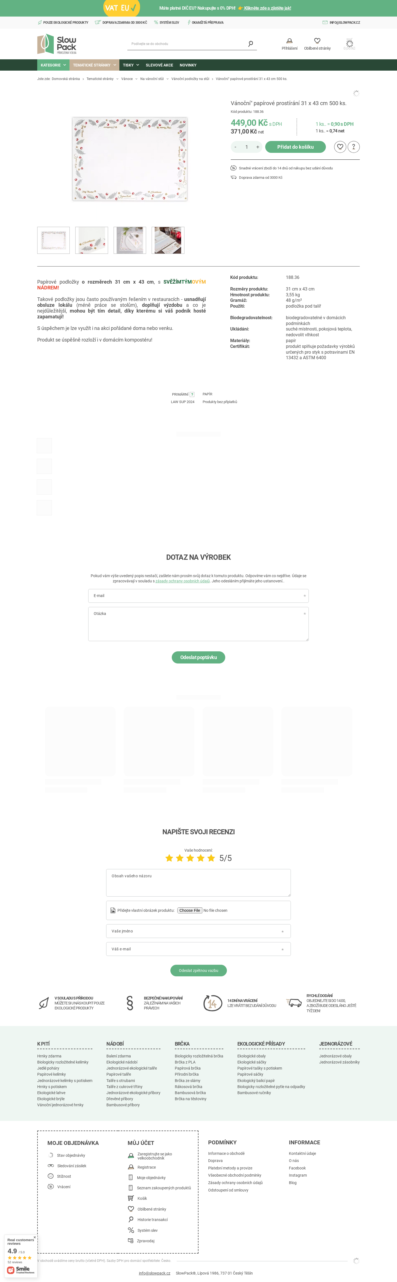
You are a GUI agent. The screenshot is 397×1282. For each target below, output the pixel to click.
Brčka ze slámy (187, 1080)
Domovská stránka (66, 79)
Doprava (215, 1161)
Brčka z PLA (185, 1062)
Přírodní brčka (187, 1074)
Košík (142, 1198)
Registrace (147, 1167)
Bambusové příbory (123, 1105)
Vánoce (127, 79)
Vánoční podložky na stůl (190, 79)
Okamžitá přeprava (208, 23)
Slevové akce (159, 65)
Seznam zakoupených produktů (164, 1188)
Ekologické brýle (51, 1099)
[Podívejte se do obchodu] (192, 44)
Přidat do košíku (295, 147)
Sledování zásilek (71, 1166)
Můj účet (141, 1143)
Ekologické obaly (251, 1056)
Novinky (188, 65)
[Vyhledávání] (251, 44)
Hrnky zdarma (49, 1056)
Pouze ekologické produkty (65, 23)
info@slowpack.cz (345, 23)
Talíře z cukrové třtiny (124, 1086)
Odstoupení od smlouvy (228, 1190)
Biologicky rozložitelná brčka (199, 1056)
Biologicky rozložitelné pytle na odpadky (271, 1086)
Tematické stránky (100, 79)
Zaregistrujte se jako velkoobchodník (155, 1156)
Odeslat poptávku (198, 657)
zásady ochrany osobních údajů (182, 581)
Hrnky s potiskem (52, 1086)
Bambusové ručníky (254, 1093)
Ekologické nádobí (121, 1062)
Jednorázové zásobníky (339, 1062)
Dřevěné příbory (119, 1099)
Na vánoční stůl (152, 79)
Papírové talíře (118, 1074)
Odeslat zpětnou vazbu (198, 970)
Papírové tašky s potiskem (259, 1068)
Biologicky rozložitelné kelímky (62, 1062)
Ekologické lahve (51, 1093)
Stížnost (64, 1176)
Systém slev (169, 23)
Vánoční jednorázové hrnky (60, 1105)
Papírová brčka (188, 1068)
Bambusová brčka (190, 1093)
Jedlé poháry (48, 1068)
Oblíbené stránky (152, 1209)
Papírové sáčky (250, 1074)
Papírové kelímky (51, 1074)
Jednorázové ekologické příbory (133, 1093)
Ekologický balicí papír (256, 1080)
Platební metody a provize (230, 1168)
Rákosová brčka (188, 1086)
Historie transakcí (153, 1220)
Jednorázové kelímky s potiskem (64, 1080)
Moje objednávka (73, 1143)
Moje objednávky (151, 1178)
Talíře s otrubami (120, 1080)
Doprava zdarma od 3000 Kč (125, 23)
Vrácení (63, 1187)
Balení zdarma (118, 1056)
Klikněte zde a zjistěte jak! (267, 8)
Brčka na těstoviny (190, 1099)
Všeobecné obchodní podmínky (234, 1175)
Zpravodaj (145, 1241)
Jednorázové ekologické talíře (131, 1068)
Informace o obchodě (226, 1154)
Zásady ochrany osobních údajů (235, 1183)
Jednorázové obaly (335, 1056)
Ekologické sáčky (251, 1062)
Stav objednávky (71, 1155)
